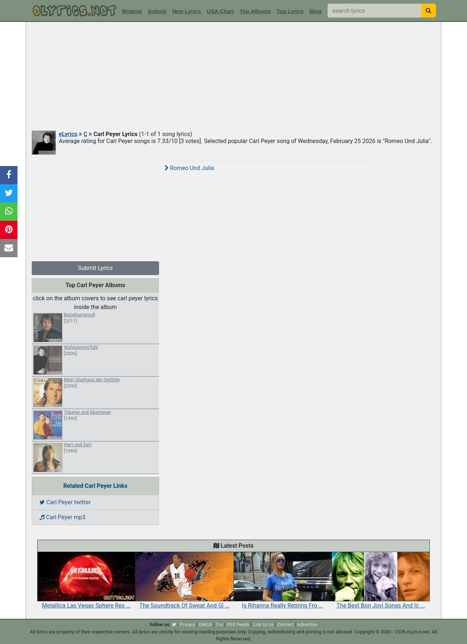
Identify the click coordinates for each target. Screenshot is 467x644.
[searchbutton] (428, 11)
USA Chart (220, 11)
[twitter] (174, 624)
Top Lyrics (290, 11)
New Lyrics (186, 11)
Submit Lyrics (95, 268)
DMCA (205, 624)
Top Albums (255, 11)
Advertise (307, 624)
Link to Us (263, 624)
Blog (315, 11)
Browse (132, 11)
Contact (285, 624)
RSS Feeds (238, 624)
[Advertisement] (233, 77)
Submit (157, 11)
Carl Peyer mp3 (62, 517)
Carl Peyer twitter (65, 502)
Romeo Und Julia (189, 168)
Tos (219, 624)
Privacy (187, 624)
